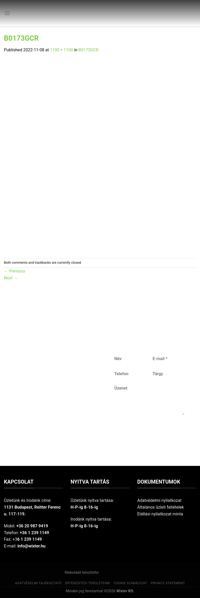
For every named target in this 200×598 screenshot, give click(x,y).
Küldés (149, 432)
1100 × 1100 (61, 49)
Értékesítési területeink (87, 583)
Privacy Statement (168, 583)
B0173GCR (88, 49)
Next (11, 277)
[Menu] (7, 13)
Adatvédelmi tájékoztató (38, 583)
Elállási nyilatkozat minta (160, 513)
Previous (14, 271)
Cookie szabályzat (130, 583)
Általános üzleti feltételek (160, 507)
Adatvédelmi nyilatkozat (159, 500)
